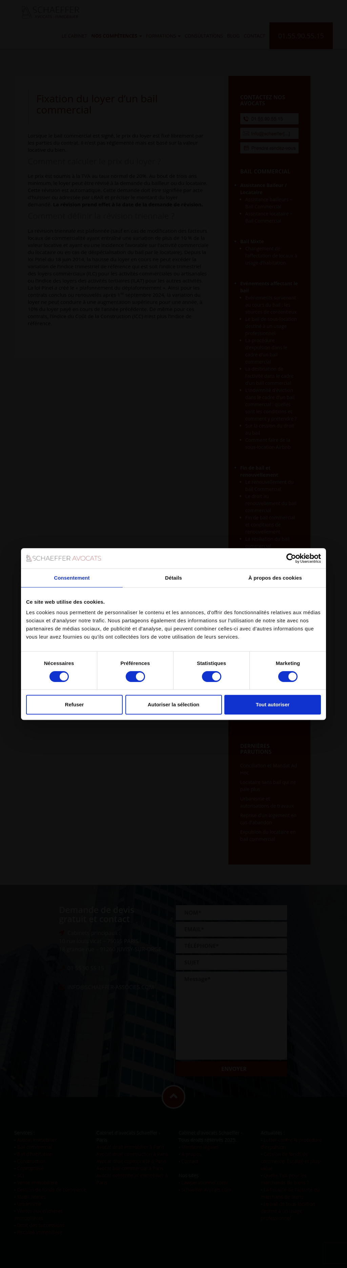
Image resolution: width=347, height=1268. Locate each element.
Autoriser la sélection (174, 704)
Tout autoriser (273, 704)
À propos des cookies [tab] (275, 578)
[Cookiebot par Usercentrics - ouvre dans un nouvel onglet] (291, 558)
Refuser (74, 704)
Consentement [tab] (71, 578)
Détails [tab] (173, 578)
